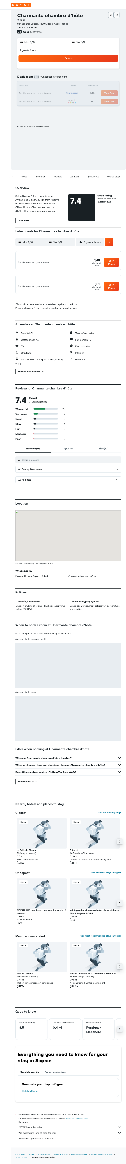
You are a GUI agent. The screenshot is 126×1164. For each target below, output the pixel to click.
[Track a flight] (5, 56)
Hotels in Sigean (30, 1094)
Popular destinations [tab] (55, 1075)
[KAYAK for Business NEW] (5, 62)
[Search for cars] (5, 27)
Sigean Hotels (21, 1161)
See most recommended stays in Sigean (100, 939)
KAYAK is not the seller (69, 1131)
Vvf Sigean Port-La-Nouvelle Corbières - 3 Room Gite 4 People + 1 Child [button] (94, 915)
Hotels (31, 1158)
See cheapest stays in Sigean (106, 876)
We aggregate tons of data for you (69, 1136)
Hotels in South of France (101, 1158)
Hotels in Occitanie (79, 1158)
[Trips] (5, 71)
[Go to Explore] (5, 49)
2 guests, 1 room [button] (28, 50)
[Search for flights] (5, 14)
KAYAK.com (20, 1158)
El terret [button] (74, 853)
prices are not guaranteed (77, 1122)
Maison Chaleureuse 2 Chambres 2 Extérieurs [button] (93, 977)
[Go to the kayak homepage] (21, 5)
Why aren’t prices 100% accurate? (69, 1142)
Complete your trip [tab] (29, 1075)
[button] (5, 4)
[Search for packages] (5, 34)
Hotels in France (61, 1158)
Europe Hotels (44, 1158)
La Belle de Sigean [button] (26, 853)
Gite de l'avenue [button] (25, 977)
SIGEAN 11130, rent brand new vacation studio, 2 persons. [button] (41, 915)
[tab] (33, 452)
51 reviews (35, 31)
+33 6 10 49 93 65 (27, 27)
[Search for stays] (5, 21)
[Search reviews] (71, 463)
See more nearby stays (109, 816)
